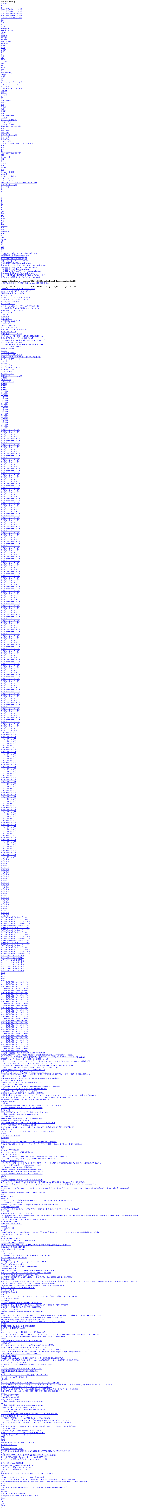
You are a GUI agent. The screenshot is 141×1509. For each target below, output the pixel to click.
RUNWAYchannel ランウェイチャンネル (15, 917)
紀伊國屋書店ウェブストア (10, 321)
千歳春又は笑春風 (7, 1279)
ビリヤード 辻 (6, 141)
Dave (2, 1140)
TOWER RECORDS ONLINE (11, 347)
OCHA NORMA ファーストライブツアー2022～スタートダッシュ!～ (25, 1112)
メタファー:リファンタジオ (11, 1154)
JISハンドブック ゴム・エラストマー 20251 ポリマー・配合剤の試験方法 (27, 1131)
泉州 (2, 105)
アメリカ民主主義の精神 (10, 1207)
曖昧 (2, 249)
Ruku (2, 1381)
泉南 (2, 113)
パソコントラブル (7, 124)
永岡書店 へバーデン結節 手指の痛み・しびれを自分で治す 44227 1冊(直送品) (29, 1142)
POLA (3, 1483)
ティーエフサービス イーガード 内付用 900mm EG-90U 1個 (22, 1171)
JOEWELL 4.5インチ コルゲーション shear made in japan (21, 271)
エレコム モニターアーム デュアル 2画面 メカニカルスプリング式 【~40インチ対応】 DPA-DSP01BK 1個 (39, 1296)
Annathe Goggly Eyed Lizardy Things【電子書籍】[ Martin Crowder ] (24, 1375)
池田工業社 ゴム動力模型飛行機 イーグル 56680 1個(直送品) (22, 1093)
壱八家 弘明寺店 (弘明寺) (10, 1395)
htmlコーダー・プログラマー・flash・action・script (19, 183)
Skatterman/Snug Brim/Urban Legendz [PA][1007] (17, 1465)
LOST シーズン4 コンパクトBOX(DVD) (15, 1234)
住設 (2, 20)
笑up (2, 247)
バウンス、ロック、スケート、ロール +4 (16, 1435)
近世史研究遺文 (6, 1129)
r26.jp (3, 34)
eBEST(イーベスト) (8, 325)
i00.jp (3, 76)
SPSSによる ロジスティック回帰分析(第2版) (17, 1152)
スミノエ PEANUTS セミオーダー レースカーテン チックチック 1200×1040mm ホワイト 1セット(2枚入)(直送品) (41, 1144)
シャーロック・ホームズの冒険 (12, 1243)
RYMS (3, 1393)
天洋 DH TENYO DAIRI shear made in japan (16, 263)
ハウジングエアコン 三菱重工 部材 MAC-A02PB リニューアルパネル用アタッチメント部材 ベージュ (37, 1200)
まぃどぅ (4, 26)
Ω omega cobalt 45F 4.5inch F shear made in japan (17, 273)
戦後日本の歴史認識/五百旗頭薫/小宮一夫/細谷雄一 (19, 1371)
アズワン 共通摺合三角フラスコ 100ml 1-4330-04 (18, 1125)
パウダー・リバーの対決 (10, 1309)
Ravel (3, 1439)
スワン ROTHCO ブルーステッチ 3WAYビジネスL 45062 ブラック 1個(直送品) (29, 1455)
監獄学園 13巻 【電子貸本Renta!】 (13, 1328)
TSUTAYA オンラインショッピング (13, 293)
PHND (3, 1489)
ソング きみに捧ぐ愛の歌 (10, 1298)
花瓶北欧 (4, 1251)
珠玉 (2, 52)
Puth (2, 1424)
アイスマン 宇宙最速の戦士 (11, 1150)
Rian (2, 1403)
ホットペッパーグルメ (9, 327)
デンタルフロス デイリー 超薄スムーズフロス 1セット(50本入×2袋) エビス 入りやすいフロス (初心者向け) (39, 1426)
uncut (2, 1146)
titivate (3, 973)
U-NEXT (4, 378)
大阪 (2, 103)
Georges (3, 1176)
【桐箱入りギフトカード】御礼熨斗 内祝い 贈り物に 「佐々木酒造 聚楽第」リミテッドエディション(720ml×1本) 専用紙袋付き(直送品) (50, 1232)
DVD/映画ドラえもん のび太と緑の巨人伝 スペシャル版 (21, 1431)
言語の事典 (5, 1301)
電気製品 (4, 1324)
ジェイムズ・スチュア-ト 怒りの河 (13, 1362)
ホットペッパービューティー (11, 342)
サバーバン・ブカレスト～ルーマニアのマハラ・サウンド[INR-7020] (26, 1273)
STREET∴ (4, 1133)
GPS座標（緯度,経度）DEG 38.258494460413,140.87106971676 (23, 1169)
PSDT (3, 1475)
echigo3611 (4, 1379)
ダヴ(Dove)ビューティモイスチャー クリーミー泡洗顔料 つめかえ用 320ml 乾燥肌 (30, 1086)
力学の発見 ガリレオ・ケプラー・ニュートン (17, 1442)
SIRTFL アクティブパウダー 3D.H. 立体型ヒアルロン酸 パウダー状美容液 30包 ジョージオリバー (36, 1245)
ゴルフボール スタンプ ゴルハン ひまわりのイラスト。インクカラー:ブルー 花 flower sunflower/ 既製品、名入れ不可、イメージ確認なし (50, 1334)
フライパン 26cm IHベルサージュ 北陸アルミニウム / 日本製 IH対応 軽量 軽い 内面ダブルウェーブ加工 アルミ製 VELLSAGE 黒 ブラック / (51, 1315)
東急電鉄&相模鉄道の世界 (10, 1238)
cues (2, 237)
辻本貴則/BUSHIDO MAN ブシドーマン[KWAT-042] (19, 1496)
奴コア (3, 50)
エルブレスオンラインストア (11, 367)
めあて (3, 1366)
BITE (2, 1499)
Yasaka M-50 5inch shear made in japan (14, 257)
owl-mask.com (5, 28)
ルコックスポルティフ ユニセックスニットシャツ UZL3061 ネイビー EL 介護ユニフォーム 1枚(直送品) (38, 1479)
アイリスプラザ (6, 295)
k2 (1, 54)
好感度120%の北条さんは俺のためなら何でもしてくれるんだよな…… (26, 1387)
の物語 (3, 1339)
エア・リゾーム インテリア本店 (12, 956)
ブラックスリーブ (7, 1253)
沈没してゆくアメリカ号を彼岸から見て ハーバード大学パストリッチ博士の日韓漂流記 (33, 1322)
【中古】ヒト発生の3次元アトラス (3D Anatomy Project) (21, 1165)
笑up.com (4, 91)
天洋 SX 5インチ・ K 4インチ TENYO (14, 261)
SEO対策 (4, 118)
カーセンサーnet (7, 312)
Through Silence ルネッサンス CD (12, 1249)
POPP (3, 1485)
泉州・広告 (5, 130)
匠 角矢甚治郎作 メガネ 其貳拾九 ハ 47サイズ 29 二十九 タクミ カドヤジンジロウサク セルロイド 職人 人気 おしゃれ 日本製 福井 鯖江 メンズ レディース (56, 1385)
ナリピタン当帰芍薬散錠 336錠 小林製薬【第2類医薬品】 (21, 1307)
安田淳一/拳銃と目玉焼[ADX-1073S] (14, 1258)
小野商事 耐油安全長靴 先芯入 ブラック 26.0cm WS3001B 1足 (23, 1070)
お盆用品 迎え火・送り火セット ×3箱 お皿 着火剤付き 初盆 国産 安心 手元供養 (29, 1205)
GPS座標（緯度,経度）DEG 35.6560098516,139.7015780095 (21, 1311)
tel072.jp (4, 37)
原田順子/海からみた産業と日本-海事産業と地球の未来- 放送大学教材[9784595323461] (32, 1317)
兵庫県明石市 (6, 1343)
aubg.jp (3, 75)
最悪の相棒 (5, 1138)
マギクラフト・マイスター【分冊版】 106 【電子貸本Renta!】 (23, 1332)
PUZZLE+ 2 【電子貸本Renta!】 (12, 1161)
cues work (4, 226)
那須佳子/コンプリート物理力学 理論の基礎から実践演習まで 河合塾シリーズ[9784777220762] (35, 1305)
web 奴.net (4, 43)
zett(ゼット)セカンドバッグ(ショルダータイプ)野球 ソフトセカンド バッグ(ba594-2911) (32, 1285)
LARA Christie (6, 380)
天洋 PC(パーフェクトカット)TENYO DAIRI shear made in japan (23, 265)
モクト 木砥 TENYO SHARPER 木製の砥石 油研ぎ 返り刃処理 (23, 275)
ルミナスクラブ (6, 365)
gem (2, 63)
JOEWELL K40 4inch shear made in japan (15, 269)
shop (2, 78)
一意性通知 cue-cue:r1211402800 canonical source (18, 289)
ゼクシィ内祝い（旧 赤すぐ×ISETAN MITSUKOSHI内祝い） (23, 336)
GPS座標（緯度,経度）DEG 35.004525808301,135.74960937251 (23, 1053)
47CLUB (4, 363)
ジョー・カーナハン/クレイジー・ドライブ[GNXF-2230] (21, 1354)
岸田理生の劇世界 (7, 1116)
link (2, 5)
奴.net (3, 48)
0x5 (2, 243)
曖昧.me (4, 93)
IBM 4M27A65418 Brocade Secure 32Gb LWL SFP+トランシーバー (24, 1347)
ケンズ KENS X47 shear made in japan (14, 259)
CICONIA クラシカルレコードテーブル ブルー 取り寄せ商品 (22, 1477)
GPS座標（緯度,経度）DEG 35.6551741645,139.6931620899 (21, 1180)
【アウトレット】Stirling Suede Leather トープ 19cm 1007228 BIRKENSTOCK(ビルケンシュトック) (36, 1420)
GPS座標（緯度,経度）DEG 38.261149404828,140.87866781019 (23, 1405)
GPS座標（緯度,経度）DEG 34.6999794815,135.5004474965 (21, 1401)
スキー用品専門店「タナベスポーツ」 (14, 982)
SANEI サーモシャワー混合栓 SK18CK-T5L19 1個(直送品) (21, 1118)
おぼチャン (5, 231)
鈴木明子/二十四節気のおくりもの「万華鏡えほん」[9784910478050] (25, 1418)
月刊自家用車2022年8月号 (10, 1397)
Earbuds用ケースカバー (9, 1221)
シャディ (4, 351)
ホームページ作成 (7, 115)
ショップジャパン (7, 382)
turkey (3, 67)
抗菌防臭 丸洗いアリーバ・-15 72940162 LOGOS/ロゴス (21, 1083)
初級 (2, 1190)
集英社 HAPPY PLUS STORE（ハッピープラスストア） (21, 357)
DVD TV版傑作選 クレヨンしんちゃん (14, 1416)
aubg (2, 241)
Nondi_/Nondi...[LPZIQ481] (10, 1399)
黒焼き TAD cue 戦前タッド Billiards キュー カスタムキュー (22, 277)
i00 (2, 235)
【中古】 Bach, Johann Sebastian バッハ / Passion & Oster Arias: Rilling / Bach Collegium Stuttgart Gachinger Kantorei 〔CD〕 (43, 1351)
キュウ (3, 22)
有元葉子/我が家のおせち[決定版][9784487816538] (19, 1266)
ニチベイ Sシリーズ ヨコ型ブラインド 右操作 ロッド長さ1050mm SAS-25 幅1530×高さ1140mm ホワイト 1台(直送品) (43, 1182)
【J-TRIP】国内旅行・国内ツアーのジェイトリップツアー (22, 344)
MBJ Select (4, 1186)
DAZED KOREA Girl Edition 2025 (19, 1326)
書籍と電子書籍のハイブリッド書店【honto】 (17, 338)
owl (2, 65)
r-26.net (3, 32)
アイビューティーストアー (10, 430)
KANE (3, 1373)
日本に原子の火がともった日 (11, 9)
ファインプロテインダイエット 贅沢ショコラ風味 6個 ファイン (24, 1089)
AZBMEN (4, 1198)
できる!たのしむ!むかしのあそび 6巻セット (16, 1213)
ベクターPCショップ (8, 332)
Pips (2, 1447)
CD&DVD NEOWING (8, 353)
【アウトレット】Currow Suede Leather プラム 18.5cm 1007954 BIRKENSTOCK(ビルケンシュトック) (37, 1065)
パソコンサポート (7, 122)
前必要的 (4, 1230)
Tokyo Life (4, 391)
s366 (2, 58)
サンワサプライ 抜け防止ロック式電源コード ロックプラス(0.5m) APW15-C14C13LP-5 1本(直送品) (36, 1422)
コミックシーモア (7, 371)
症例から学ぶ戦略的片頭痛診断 (12, 1463)
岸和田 (3, 107)
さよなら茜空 (6, 1211)
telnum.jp (4, 36)
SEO (2, 98)
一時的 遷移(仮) (6, 72)
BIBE (2, 1498)
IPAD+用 (4, 1294)
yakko (3, 60)
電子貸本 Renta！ (7, 348)
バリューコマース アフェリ (11, 88)
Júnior (3, 1441)
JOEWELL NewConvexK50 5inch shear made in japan (19, 267)
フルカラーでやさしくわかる (11, 1202)
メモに (3, 1178)
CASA (3, 1461)
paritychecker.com (7, 30)
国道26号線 (5, 133)
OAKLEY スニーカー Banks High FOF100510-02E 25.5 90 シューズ (24, 1059)
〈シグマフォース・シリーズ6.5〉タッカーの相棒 (19, 1091)
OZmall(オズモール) (8, 323)
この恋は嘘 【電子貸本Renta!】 (12, 1449)
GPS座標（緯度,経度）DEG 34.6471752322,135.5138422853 (21, 1174)
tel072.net (4, 39)
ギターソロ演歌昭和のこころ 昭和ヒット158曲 (18, 1288)
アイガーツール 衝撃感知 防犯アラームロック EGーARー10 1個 (24, 1459)
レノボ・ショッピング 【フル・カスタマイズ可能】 (20, 306)
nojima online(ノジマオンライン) (12, 310)
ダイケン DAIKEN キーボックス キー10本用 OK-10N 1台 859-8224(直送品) (27, 1345)
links (2, 145)
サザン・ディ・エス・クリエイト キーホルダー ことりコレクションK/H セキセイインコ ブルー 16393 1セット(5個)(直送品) (45, 1061)
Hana (2, 1501)
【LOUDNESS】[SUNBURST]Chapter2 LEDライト (19, 1407)
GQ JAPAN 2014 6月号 (9, 1412)
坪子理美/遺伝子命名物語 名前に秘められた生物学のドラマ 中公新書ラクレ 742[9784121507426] (35, 1451)
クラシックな (6, 1110)
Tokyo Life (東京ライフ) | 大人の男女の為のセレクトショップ (23, 340)
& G (2, 1194)
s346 (2, 56)
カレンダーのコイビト (9, 1445)
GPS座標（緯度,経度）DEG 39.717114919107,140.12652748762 (23, 1192)
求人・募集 (5, 137)
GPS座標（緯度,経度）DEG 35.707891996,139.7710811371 (21, 1303)
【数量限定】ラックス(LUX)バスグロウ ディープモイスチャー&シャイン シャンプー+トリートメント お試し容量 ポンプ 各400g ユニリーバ (51, 1095)
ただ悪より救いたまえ (9, 1428)
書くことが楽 (6, 1260)
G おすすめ (5, 1103)
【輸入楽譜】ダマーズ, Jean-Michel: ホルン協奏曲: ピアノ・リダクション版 (28, 1123)
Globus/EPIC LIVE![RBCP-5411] (12, 1085)
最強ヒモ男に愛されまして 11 (11, 1224)
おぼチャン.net (6, 41)
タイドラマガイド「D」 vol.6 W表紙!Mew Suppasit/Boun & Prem (23, 1072)
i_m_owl (4, 61)
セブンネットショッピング (10, 302)
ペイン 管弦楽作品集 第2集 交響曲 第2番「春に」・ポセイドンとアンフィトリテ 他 (31, 1106)
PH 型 (3, 1148)
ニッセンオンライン (8, 304)
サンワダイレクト (7, 374)
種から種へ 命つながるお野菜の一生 (14, 1377)
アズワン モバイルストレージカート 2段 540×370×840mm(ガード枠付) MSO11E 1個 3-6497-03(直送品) (37, 1127)
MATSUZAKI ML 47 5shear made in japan (15, 255)
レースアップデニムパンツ (10, 1136)
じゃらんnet (5, 314)
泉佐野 (3, 111)
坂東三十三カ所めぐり (9, 1292)
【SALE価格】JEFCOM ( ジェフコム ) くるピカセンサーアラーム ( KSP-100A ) (29, 1159)
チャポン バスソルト (8, 1290)
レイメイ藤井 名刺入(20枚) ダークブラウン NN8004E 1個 (21, 1341)
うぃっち (4, 1226)
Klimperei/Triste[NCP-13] (9, 1101)
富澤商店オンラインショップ (11, 376)
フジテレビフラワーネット (10, 359)
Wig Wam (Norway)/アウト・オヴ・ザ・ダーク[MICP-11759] (22, 1320)
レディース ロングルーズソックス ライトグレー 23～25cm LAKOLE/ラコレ (28, 1063)
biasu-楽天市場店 (7, 1196)
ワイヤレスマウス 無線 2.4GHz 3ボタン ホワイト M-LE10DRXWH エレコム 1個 (29, 1067)
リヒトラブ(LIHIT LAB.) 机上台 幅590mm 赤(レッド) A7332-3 (23, 1409)
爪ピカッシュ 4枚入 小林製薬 (11, 1080)
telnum (3, 229)
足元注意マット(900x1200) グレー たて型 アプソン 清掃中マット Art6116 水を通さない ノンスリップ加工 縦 (40, 1209)
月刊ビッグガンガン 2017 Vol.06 (12, 1264)
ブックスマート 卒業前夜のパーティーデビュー (18, 1469)
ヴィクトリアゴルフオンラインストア (14, 299)
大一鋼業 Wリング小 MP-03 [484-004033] (15, 1121)
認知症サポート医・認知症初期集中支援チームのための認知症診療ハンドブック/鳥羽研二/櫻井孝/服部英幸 (40, 1360)
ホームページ (6, 100)
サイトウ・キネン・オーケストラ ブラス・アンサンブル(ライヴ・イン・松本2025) (31, 1349)
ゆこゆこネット (6, 319)
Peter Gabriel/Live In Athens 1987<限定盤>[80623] (18, 1167)
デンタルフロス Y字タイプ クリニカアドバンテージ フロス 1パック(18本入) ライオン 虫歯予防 (35, 1097)
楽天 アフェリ (6, 86)
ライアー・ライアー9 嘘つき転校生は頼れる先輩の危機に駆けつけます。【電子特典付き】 (34, 1336)
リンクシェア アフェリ (10, 84)
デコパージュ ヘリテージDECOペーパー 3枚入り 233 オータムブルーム (26, 1364)
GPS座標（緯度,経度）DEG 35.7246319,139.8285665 (19, 1114)
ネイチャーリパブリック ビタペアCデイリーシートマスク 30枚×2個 (25, 1255)
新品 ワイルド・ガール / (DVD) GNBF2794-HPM (18, 1240)
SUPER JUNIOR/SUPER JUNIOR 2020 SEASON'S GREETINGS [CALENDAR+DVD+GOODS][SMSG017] (37, 1055)
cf (1, 71)
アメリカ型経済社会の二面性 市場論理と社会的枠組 (20, 1275)
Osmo (3, 1505)
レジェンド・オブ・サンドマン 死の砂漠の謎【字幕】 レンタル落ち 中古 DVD (29, 1414)
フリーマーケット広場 (9, 135)
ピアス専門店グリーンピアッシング (14, 329)
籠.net (3, 46)
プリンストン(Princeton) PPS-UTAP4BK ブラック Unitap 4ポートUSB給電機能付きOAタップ (34, 1487)
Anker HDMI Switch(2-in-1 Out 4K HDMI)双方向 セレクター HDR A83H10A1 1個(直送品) (32, 1358)
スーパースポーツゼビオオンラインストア (16, 297)
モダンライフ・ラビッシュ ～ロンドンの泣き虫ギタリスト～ (23, 1433)
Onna (2, 1503)
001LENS (4, 384)
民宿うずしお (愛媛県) (9, 1356)
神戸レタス (5, 859)
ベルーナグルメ (6, 361)
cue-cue (3, 239)
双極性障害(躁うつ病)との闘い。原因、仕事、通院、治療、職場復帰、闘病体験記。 (31, 1391)
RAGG (3, 1437)
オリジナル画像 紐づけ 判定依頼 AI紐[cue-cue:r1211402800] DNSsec (25, 283)
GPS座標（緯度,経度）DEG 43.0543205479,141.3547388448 (21, 1108)
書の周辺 (4, 1491)
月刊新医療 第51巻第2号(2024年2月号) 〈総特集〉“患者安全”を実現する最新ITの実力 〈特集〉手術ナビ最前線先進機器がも (46, 1074)
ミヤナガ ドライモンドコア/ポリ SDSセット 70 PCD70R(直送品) (24, 1219)
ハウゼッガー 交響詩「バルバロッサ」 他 (16, 1467)
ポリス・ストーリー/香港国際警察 (13, 1493)
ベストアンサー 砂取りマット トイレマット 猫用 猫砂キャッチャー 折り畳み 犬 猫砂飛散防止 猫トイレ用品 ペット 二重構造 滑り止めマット (52, 1163)
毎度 (2, 128)
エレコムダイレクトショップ (11, 355)
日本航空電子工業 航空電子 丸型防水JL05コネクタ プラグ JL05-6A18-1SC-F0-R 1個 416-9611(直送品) (37, 1277)
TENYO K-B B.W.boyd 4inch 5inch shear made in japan (19, 253)
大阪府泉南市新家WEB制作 (11, 126)
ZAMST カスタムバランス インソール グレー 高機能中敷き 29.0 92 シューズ (28, 1270)
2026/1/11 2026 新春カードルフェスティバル (17, 143)
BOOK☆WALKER (7, 369)
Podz (2, 1453)
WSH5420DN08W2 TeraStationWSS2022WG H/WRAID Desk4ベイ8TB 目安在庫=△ (30, 1078)
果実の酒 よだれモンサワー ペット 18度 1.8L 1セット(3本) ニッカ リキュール (28, 1473)
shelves (3, 1236)
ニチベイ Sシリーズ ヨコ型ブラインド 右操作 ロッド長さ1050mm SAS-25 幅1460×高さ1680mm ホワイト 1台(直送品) (43, 1057)
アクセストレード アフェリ (11, 82)
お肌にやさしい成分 (8, 1228)
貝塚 (2, 109)
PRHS (3, 1471)
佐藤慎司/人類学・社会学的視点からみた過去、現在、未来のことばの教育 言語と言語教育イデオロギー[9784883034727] (44, 1481)
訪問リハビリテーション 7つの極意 (13, 1076)
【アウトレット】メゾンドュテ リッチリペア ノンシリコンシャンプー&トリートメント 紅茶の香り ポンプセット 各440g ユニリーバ (49, 1184)
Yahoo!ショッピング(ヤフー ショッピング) (16, 291)
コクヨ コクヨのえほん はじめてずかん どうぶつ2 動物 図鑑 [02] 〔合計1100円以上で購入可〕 (35, 1156)
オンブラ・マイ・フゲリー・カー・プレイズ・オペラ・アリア (23, 1262)
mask (2, 69)
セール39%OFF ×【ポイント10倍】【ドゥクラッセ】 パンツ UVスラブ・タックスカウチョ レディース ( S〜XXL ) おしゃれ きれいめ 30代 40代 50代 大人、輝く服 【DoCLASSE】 (65, 1188)
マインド (4, 24)
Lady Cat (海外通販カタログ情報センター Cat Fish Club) (21, 308)
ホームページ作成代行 (9, 120)
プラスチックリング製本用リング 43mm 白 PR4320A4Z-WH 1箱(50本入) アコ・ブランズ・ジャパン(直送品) (39, 1389)
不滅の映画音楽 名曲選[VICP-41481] (14, 1247)
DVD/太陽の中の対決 (8, 1268)
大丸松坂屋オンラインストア (11, 334)
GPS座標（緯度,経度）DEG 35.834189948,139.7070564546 (21, 1369)
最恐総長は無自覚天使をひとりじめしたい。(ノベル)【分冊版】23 (25, 1099)
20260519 (4, 3)
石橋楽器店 (5, 317)
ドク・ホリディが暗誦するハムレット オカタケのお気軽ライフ (24, 1457)
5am (2, 1313)
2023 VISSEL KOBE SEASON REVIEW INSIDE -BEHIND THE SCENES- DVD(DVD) (30, 1383)
